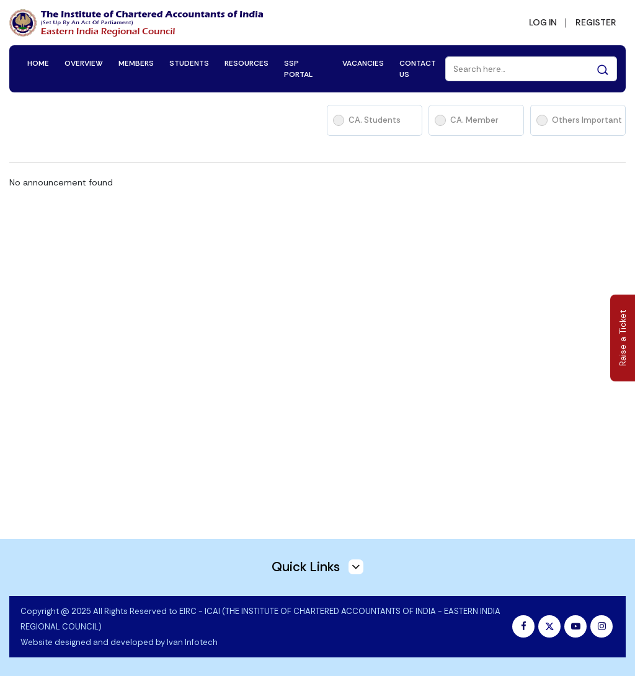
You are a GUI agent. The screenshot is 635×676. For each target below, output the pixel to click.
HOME (38, 63)
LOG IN (543, 22)
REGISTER (595, 22)
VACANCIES (363, 63)
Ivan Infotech (192, 642)
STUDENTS (189, 63)
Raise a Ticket (622, 338)
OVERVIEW (83, 63)
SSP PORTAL (298, 68)
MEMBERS (136, 63)
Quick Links (317, 567)
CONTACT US (417, 68)
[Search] (531, 68)
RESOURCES (246, 63)
